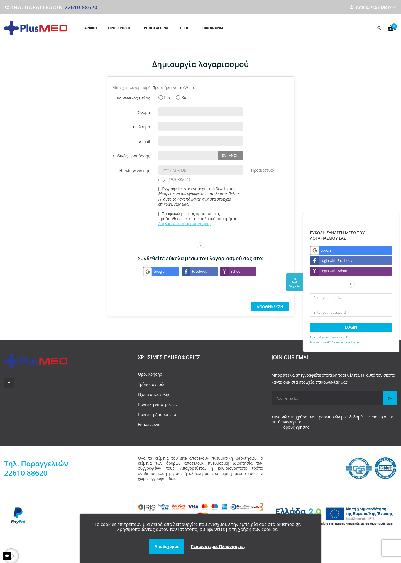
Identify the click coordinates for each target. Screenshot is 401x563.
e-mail (144, 141)
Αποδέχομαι (167, 546)
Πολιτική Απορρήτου (157, 414)
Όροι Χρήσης (150, 374)
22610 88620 (81, 7)
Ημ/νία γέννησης (134, 170)
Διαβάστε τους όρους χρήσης (185, 223)
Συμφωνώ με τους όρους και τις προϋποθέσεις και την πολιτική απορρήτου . (198, 218)
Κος (164, 97)
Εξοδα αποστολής (154, 394)
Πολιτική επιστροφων (158, 404)
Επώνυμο (141, 127)
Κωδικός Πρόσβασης (131, 156)
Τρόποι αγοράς (151, 384)
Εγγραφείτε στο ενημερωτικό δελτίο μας (199, 196)
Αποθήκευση (269, 306)
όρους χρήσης (296, 427)
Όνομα (144, 112)
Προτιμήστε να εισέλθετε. (173, 87)
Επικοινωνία (149, 424)
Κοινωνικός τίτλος (133, 98)
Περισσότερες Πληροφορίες (218, 546)
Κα (181, 97)
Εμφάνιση (230, 155)
